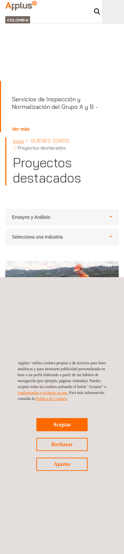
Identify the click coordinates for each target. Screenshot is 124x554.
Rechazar (62, 444)
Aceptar (62, 424)
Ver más (21, 129)
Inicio (18, 141)
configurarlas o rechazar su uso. (43, 392)
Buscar (97, 11)
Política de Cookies (51, 398)
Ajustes (62, 464)
